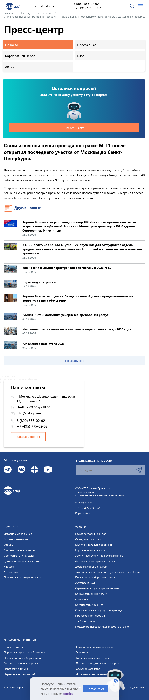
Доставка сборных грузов (91, 566)
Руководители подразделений (22, 561)
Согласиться (96, 689)
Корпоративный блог (20, 56)
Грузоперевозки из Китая (90, 534)
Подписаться (139, 470)
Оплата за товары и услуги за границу (98, 610)
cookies (68, 693)
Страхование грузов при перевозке (97, 588)
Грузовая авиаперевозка (90, 550)
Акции (10, 67)
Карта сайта (82, 513)
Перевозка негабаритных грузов (95, 577)
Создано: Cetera (137, 687)
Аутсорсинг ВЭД (85, 583)
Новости (11, 45)
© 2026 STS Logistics (14, 687)
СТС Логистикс (7, 376)
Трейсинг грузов (85, 621)
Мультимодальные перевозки (93, 544)
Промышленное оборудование (23, 658)
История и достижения (18, 534)
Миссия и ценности (16, 539)
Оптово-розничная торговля (21, 663)
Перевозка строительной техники (24, 652)
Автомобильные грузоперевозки (95, 561)
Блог (80, 56)
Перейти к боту (74, 128)
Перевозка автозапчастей (19, 674)
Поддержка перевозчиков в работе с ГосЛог (102, 626)
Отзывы (9, 544)
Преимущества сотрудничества (23, 577)
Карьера (9, 566)
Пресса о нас (86, 45)
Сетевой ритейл (13, 647)
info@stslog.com (46, 6)
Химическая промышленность (94, 647)
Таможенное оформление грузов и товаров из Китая (107, 572)
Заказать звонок (28, 437)
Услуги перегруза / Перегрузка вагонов (99, 555)
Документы (11, 572)
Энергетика (83, 652)
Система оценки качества (19, 550)
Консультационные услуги (91, 594)
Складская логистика (88, 539)
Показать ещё (74, 360)
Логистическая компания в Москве (18, 379)
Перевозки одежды (16, 669)
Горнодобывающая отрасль (93, 658)
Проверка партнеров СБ (90, 615)
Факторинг (81, 599)
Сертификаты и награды (19, 555)
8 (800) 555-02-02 (86, 4)
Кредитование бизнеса (89, 604)
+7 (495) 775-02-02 (87, 8)
